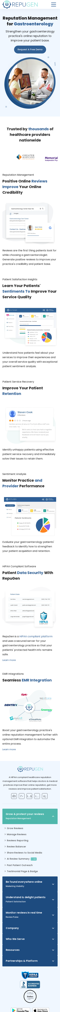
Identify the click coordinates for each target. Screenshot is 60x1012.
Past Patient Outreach (20, 865)
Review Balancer (16, 846)
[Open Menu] (54, 4)
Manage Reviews (16, 834)
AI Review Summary (22, 859)
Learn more (9, 660)
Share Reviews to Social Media (24, 852)
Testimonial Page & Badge (22, 871)
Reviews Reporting (17, 840)
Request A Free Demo (30, 49)
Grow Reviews (15, 828)
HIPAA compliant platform (35, 636)
